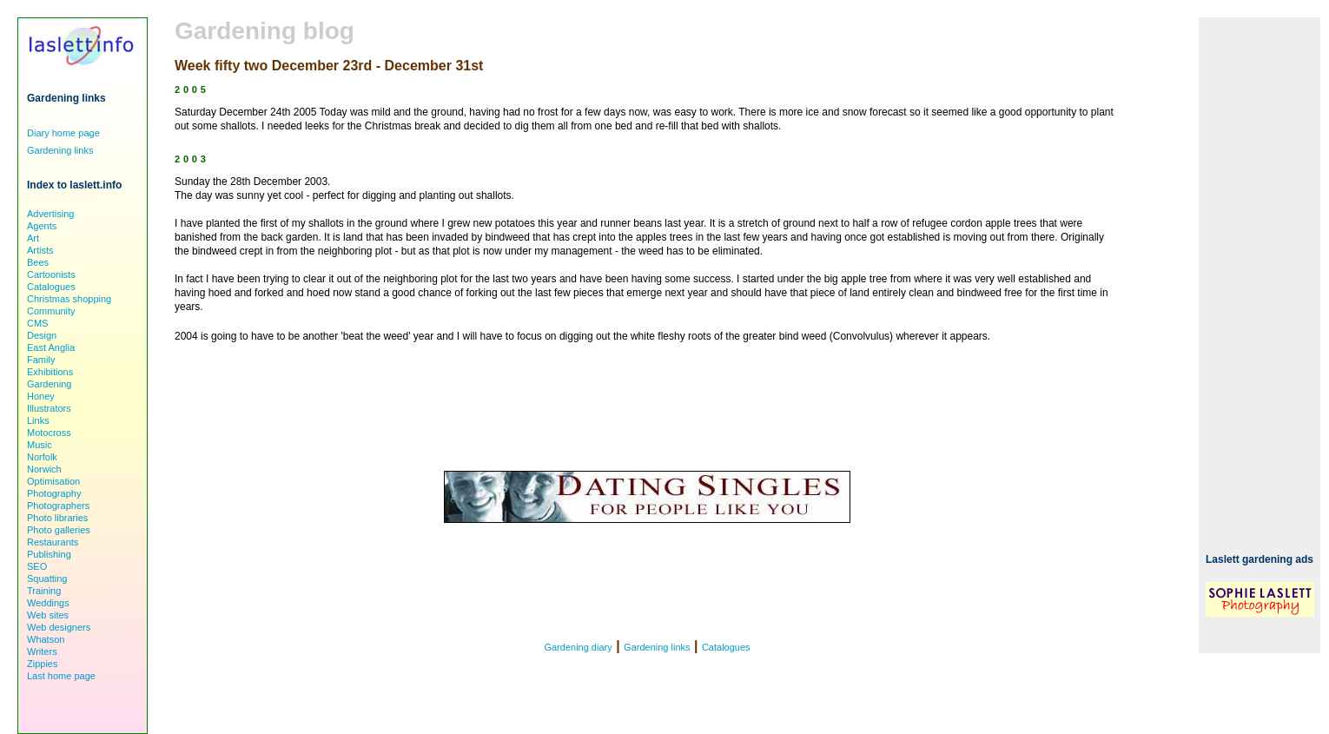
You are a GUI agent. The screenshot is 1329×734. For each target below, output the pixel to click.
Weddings (48, 603)
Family (41, 359)
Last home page (61, 676)
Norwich (44, 469)
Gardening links (657, 647)
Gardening (49, 384)
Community (51, 311)
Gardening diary (578, 647)
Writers (42, 651)
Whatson (45, 639)
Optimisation (53, 481)
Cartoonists (51, 274)
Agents (41, 226)
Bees (38, 262)
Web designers (58, 627)
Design (41, 335)
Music (39, 445)
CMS (37, 323)
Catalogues (726, 647)
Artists (40, 250)
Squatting (47, 578)
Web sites (48, 615)
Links (38, 420)
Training (44, 590)
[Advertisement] (1259, 278)
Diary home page (63, 133)
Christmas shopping (69, 299)
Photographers (58, 505)
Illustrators (49, 408)
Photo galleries (58, 530)
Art (33, 238)
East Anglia (51, 347)
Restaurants (52, 542)
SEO (37, 566)
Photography (54, 493)
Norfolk (42, 457)
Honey (41, 396)
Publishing (49, 554)
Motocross (49, 432)
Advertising (50, 213)
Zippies (42, 663)
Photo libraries (57, 517)
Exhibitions (50, 372)
